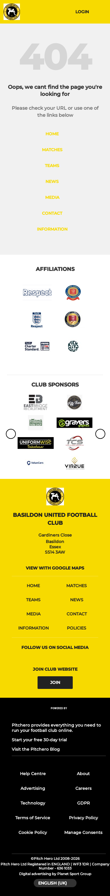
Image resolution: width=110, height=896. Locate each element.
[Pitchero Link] (59, 716)
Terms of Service (32, 817)
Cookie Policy (32, 832)
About (83, 773)
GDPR (83, 803)
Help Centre (33, 773)
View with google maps (55, 568)
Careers (83, 788)
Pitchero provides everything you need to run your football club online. (56, 727)
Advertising (33, 788)
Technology (33, 803)
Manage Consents (83, 832)
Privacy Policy (83, 817)
